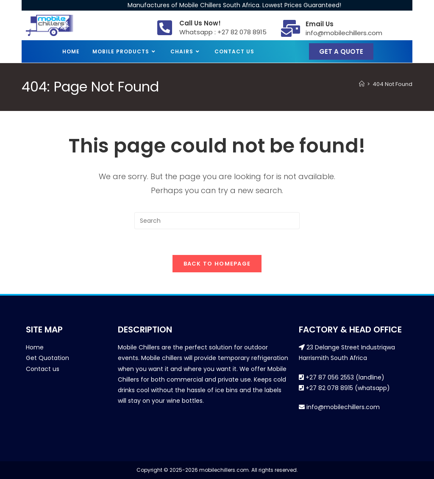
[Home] (361, 84)
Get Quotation (47, 358)
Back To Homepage (217, 264)
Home (35, 347)
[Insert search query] (217, 220)
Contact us (42, 369)
